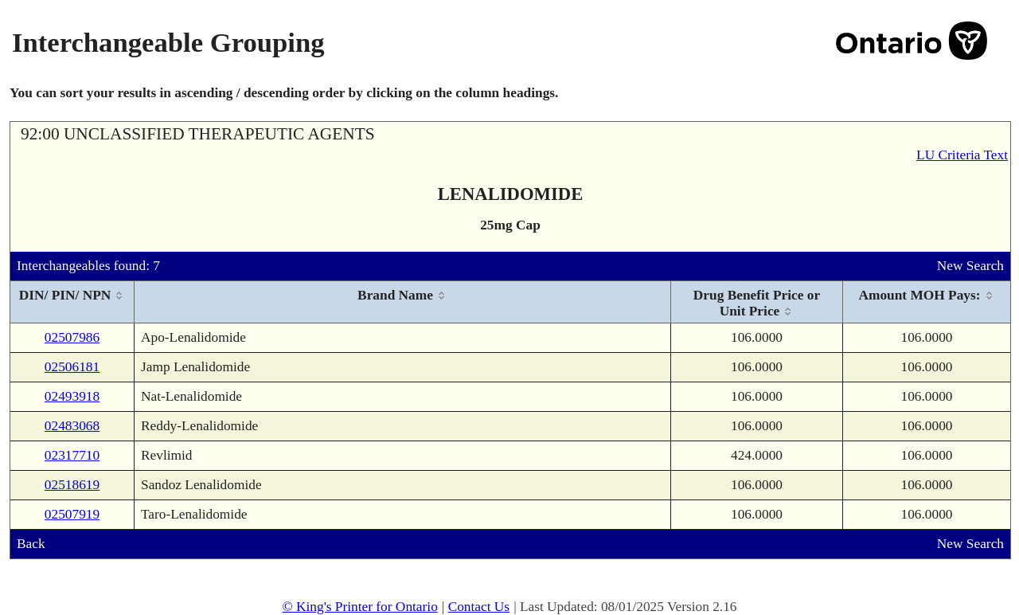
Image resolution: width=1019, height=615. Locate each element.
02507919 (72, 514)
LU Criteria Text (962, 155)
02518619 (72, 484)
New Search (970, 265)
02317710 (72, 455)
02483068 (72, 425)
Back (31, 543)
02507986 (72, 337)
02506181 (72, 366)
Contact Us (479, 606)
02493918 (72, 396)
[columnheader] (72, 302)
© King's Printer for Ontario (359, 606)
